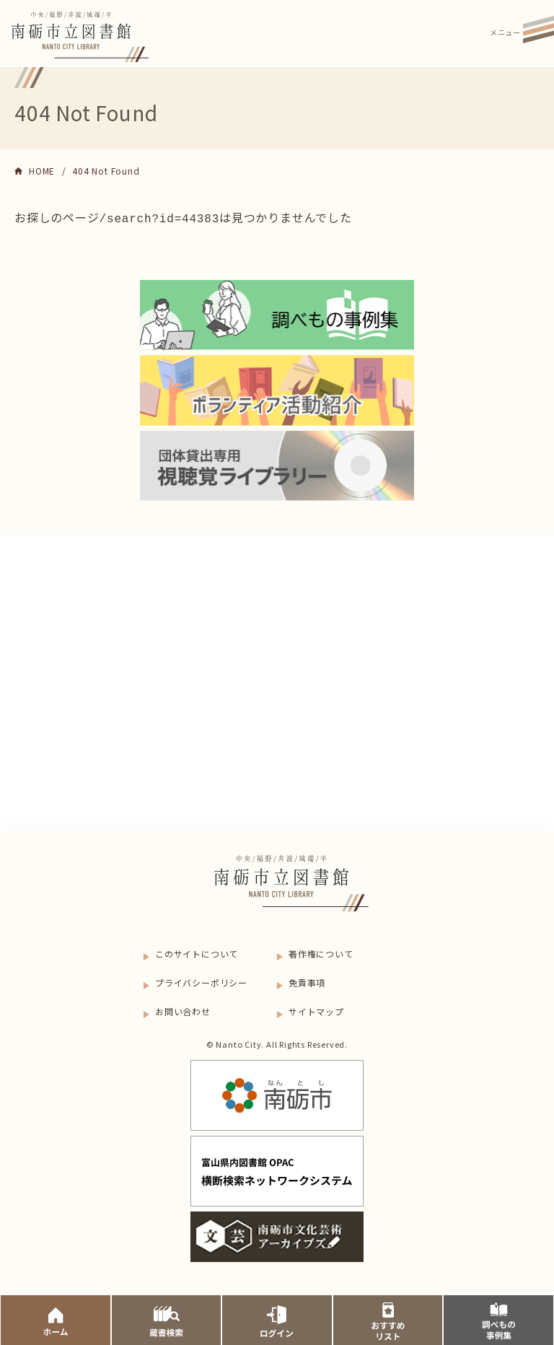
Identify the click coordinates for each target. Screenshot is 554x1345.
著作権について (321, 952)
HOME (42, 171)
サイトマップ (316, 1010)
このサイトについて (196, 952)
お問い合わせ (183, 1010)
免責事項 (307, 981)
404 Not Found (105, 171)
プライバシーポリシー (201, 981)
